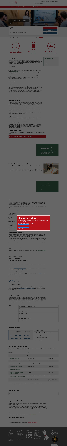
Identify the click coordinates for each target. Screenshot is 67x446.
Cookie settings (20, 228)
